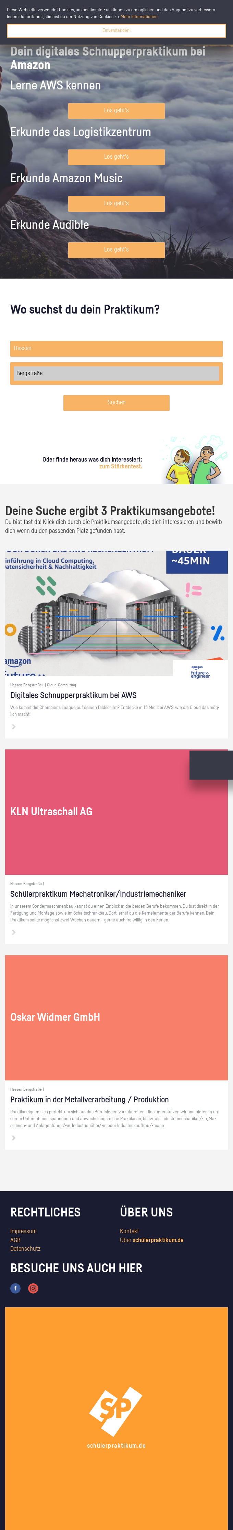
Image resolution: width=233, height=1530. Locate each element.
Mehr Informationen (139, 16)
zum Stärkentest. (120, 467)
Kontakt (129, 1231)
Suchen (117, 403)
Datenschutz (25, 1249)
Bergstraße (116, 373)
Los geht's (116, 111)
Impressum (23, 1231)
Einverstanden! (116, 30)
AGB (15, 1240)
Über (152, 1240)
